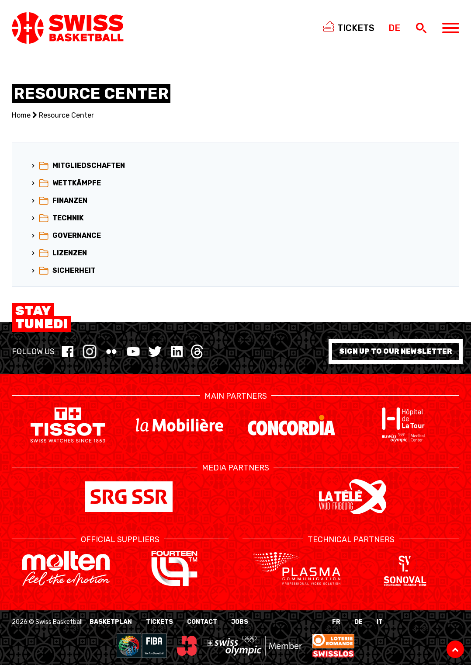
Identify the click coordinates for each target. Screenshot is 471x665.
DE (358, 622)
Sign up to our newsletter (395, 351)
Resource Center (66, 115)
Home (21, 115)
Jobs (239, 622)
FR (336, 622)
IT (380, 622)
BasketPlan (111, 622)
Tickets (159, 622)
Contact (202, 622)
